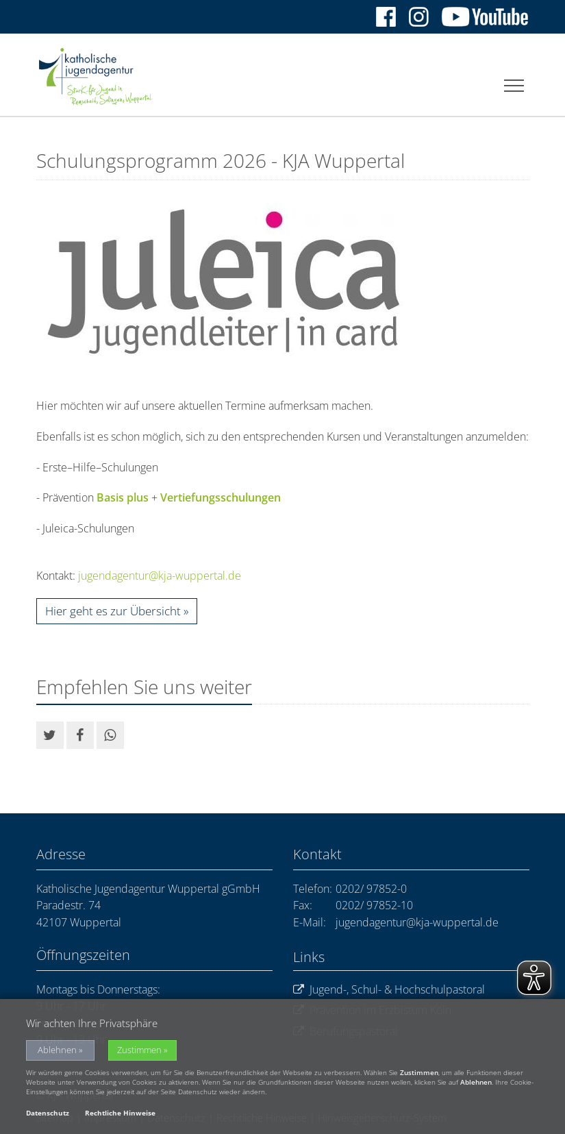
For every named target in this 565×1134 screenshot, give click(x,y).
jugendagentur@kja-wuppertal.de (159, 575)
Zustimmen (139, 1050)
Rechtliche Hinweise (120, 1113)
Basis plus (123, 497)
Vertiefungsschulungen (220, 497)
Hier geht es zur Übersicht (113, 611)
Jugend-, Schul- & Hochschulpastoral (389, 989)
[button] (50, 735)
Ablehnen (57, 1050)
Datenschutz (47, 1113)
